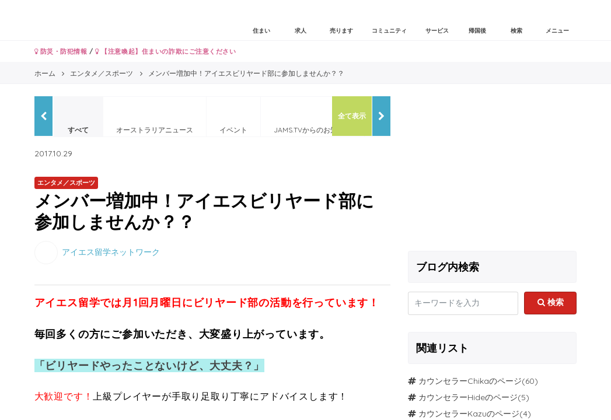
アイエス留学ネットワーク (111, 251)
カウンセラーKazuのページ (468, 413)
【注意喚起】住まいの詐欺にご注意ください (165, 51)
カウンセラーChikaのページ (470, 381)
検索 (550, 302)
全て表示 (352, 115)
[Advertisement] (492, 169)
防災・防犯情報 (61, 51)
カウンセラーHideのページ (468, 397)
